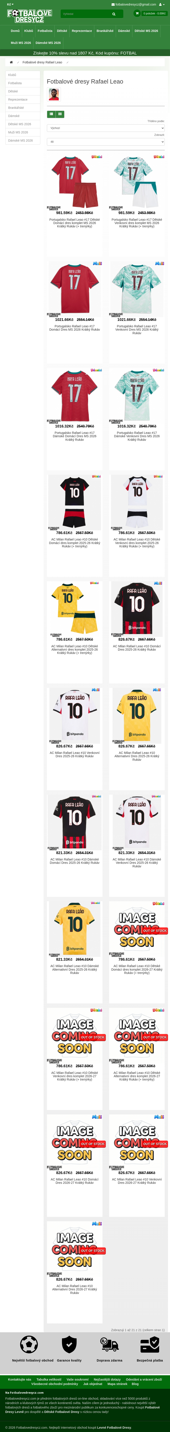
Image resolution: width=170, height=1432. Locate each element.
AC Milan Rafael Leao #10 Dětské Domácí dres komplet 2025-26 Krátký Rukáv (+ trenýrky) (74, 543)
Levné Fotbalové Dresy (114, 1427)
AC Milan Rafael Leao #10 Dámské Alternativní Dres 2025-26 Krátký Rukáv (74, 969)
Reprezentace (82, 31)
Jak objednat (92, 1384)
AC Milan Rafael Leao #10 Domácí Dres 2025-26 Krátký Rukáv (137, 647)
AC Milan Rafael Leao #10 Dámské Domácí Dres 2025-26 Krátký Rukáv (74, 861)
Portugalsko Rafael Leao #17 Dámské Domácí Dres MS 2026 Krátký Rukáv (75, 436)
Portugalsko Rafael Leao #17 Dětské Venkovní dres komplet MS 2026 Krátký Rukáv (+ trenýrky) (137, 223)
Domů (15, 31)
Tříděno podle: (156, 121)
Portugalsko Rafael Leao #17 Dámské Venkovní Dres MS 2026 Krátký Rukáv (137, 436)
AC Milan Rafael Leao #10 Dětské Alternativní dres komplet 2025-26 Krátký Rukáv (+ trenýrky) (74, 649)
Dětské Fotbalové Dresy (61, 1412)
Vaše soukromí (78, 1379)
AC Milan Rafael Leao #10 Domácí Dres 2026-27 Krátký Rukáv (75, 1181)
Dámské (124, 31)
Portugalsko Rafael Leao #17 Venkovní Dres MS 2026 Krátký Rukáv (136, 329)
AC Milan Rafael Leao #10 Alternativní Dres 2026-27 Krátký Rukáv (74, 1289)
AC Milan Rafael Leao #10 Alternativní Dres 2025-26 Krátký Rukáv (136, 756)
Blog (135, 1384)
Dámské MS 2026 (48, 43)
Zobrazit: (159, 135)
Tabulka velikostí (49, 1379)
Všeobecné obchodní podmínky (54, 1384)
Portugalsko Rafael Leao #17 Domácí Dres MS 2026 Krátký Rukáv (74, 327)
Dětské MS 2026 (146, 31)
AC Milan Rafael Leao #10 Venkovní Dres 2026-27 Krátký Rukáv (137, 1181)
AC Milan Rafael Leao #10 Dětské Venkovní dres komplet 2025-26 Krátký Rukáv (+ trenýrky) (137, 543)
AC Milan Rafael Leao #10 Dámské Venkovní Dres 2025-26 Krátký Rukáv (137, 863)
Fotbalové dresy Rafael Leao (42, 62)
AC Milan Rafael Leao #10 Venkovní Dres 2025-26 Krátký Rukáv (75, 754)
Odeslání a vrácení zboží (144, 1379)
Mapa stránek (117, 1384)
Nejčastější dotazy (107, 1379)
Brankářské (105, 31)
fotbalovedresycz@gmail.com (134, 4)
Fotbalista (45, 31)
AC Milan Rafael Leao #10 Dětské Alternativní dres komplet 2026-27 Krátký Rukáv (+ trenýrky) (137, 1076)
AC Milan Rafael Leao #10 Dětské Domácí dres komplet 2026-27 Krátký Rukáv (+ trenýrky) (136, 969)
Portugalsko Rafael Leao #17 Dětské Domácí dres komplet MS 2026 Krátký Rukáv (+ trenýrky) (74, 223)
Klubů (28, 31)
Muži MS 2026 (21, 43)
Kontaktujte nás (19, 1379)
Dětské (62, 31)
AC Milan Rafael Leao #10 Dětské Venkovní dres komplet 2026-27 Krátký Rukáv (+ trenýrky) (74, 1076)
